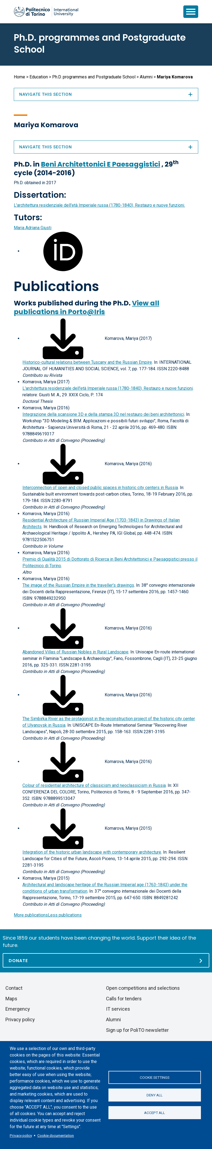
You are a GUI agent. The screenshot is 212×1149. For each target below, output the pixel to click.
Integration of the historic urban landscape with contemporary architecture (91, 852)
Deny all (155, 1095)
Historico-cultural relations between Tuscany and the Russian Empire (87, 362)
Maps (11, 998)
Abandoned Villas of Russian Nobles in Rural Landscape (75, 652)
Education (38, 76)
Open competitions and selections (143, 988)
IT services (118, 1009)
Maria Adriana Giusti (32, 227)
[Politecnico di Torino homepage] (46, 12)
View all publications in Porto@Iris (86, 307)
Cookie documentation (55, 1135)
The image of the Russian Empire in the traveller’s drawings (78, 585)
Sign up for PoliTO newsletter (137, 1030)
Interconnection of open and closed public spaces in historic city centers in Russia (100, 487)
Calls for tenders (124, 998)
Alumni (146, 76)
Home (19, 76)
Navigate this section (106, 147)
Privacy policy (21, 1135)
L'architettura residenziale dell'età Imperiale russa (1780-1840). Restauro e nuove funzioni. (99, 205)
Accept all (154, 1112)
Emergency (17, 1009)
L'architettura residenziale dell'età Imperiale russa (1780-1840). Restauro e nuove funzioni (107, 388)
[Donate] (106, 960)
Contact (13, 988)
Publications (56, 286)
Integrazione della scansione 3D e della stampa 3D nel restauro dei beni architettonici (103, 414)
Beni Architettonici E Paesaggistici (100, 164)
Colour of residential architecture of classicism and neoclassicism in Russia (94, 785)
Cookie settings (155, 1077)
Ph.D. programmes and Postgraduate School (100, 43)
